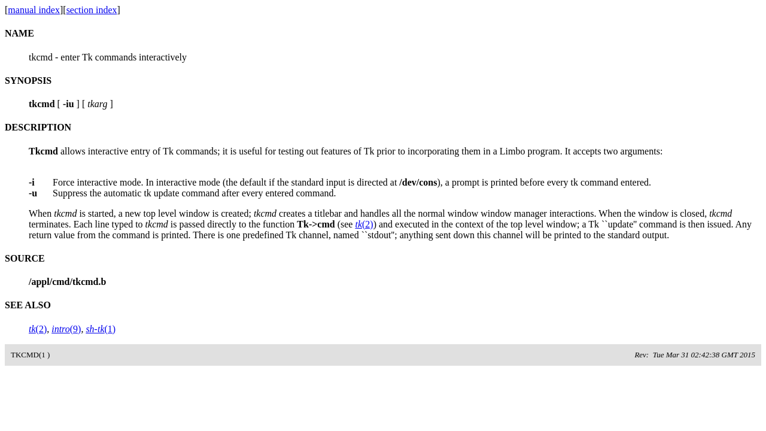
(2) (364, 224)
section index (91, 10)
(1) (100, 329)
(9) (66, 329)
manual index (34, 10)
